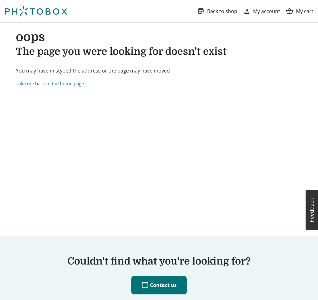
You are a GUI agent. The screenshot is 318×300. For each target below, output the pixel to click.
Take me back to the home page (50, 83)
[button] (312, 210)
